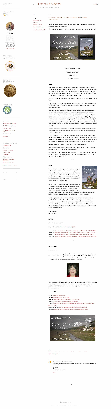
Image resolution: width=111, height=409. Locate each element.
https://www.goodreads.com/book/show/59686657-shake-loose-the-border (71, 309)
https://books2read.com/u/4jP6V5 (67, 227)
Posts (6, 14)
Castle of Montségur (8, 150)
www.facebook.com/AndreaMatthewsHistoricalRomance (66, 299)
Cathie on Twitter (7, 134)
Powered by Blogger (65, 402)
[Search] (96, 4)
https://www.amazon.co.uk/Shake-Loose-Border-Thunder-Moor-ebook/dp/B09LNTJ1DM (75, 230)
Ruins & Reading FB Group (9, 123)
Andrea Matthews (37, 20)
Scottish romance (37, 26)
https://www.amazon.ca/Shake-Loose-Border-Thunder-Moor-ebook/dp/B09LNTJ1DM (74, 234)
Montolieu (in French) (8, 162)
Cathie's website (7, 128)
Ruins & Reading (49, 4)
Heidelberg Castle (7, 157)
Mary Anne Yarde (57, 361)
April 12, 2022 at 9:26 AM (67, 361)
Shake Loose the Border (39, 28)
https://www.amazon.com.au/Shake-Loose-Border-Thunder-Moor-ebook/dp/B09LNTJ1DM (75, 236)
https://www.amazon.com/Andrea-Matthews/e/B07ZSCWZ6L (73, 307)
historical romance (37, 24)
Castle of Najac (6, 152)
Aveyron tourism (7, 145)
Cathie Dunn (10, 33)
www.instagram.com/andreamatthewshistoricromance (66, 301)
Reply (54, 372)
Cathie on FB (6, 136)
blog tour (35, 22)
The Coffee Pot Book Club (39, 29)
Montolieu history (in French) (10, 165)
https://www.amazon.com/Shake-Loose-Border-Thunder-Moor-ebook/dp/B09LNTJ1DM (75, 232)
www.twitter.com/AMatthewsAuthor (60, 297)
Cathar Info (5, 154)
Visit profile (10, 48)
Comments (7, 15)
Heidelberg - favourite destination (8, 160)
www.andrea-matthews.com (59, 295)
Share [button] (34, 15)
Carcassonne (6, 148)
